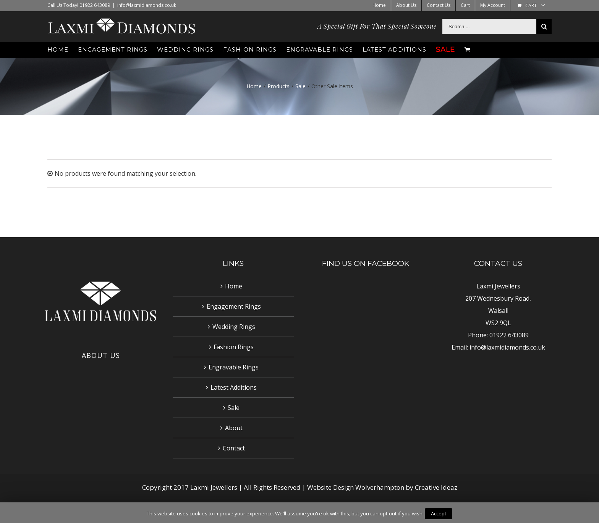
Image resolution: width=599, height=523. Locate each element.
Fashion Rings (234, 347)
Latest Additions (233, 387)
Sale (234, 407)
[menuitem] (379, 5)
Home (233, 286)
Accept (438, 513)
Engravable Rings (234, 367)
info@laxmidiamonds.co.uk (146, 5)
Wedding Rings (233, 326)
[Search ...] (489, 26)
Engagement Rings (234, 306)
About (234, 428)
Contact (234, 448)
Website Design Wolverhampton (356, 487)
